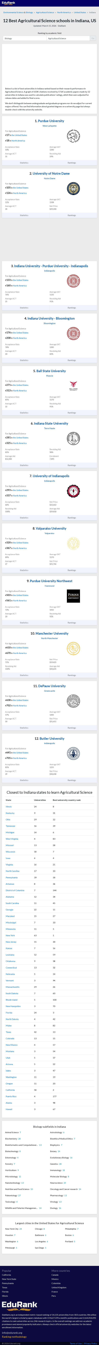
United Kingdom (59, 1287)
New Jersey (11, 942)
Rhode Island (11, 999)
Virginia (9, 864)
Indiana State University (49, 423)
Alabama (10, 896)
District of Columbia (15, 890)
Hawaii (9, 1109)
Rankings (73, 162)
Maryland (10, 916)
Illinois (9, 806)
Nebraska (10, 974)
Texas (8, 1032)
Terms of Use (76, 1343)
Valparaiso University (49, 528)
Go (93, 38)
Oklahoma (10, 961)
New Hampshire (13, 1006)
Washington (11, 1077)
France (55, 1291)
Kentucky (10, 813)
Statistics (25, 162)
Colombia (56, 1283)
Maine (9, 1025)
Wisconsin (10, 851)
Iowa (8, 858)
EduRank (62, 25)
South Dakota (12, 993)
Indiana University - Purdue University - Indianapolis (49, 266)
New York (10, 935)
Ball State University (49, 371)
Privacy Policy (90, 1343)
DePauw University (49, 686)
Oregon (9, 1083)
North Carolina (12, 871)
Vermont (10, 980)
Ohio (8, 819)
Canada (55, 1275)
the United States (19, 135)
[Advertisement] (49, 66)
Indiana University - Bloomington (49, 318)
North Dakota (12, 1019)
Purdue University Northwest (49, 581)
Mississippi (11, 922)
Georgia (9, 909)
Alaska (9, 1102)
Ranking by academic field (49, 33)
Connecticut (11, 967)
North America (64, 12)
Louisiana (10, 954)
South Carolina (12, 903)
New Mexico (11, 1045)
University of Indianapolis (49, 476)
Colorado (10, 1038)
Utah (8, 1057)
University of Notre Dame (50, 173)
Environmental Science (13, 12)
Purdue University (49, 121)
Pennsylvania (11, 877)
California (10, 1090)
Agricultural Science (45, 12)
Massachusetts (12, 987)
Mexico (55, 1279)
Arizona (9, 1064)
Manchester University (49, 633)
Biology (29, 12)
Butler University (49, 738)
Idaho (8, 1070)
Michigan (10, 832)
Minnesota (10, 929)
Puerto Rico (11, 1096)
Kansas (9, 948)
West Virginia (12, 838)
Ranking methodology (14, 1336)
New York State (9, 1279)
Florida (9, 1012)
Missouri (10, 845)
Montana (10, 1051)
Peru (54, 1296)
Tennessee (10, 826)
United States (80, 12)
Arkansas (10, 884)
